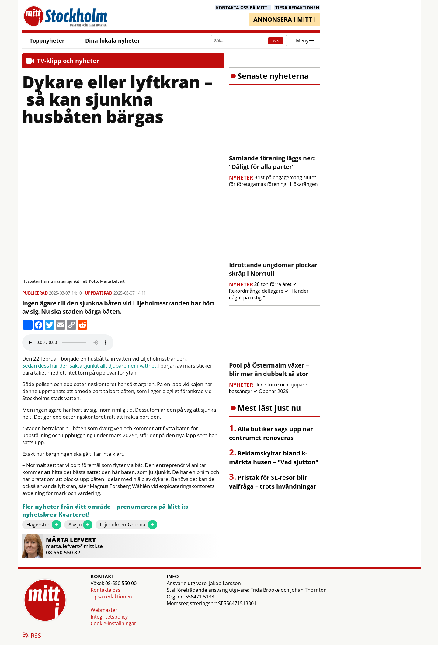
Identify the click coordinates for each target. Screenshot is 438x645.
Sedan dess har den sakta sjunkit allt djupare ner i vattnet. (90, 365)
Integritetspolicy (109, 616)
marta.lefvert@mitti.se (74, 546)
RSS (31, 635)
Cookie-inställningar (113, 623)
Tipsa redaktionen (111, 596)
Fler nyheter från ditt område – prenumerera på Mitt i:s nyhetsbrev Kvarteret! (105, 510)
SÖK (276, 41)
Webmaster (104, 610)
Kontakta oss (105, 590)
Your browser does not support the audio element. (67, 342)
